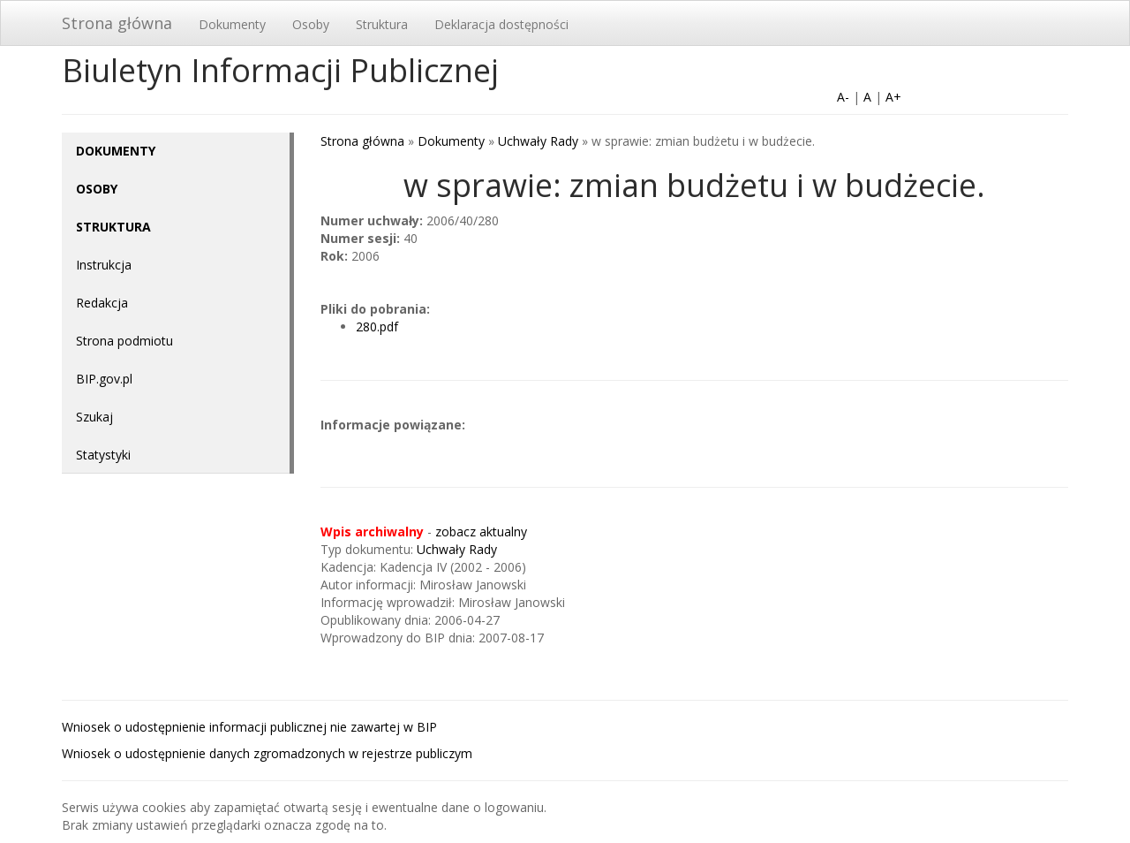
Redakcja (102, 302)
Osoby (310, 24)
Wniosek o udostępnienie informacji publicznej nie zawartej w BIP (249, 726)
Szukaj (94, 416)
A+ (893, 96)
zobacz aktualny (481, 531)
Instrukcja (104, 264)
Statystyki (103, 454)
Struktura (382, 24)
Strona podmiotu (124, 340)
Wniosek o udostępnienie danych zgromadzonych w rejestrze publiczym (267, 753)
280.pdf (377, 326)
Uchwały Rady (538, 141)
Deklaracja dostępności (501, 24)
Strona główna (117, 23)
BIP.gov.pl (104, 378)
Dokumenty (232, 24)
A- (843, 96)
